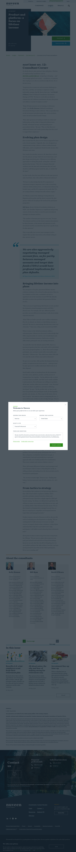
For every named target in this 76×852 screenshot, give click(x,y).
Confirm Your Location (46, 415)
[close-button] (65, 405)
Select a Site (17, 423)
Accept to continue (56, 445)
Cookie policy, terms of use (27, 441)
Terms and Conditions (19, 431)
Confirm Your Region (19, 415)
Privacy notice (16, 441)
